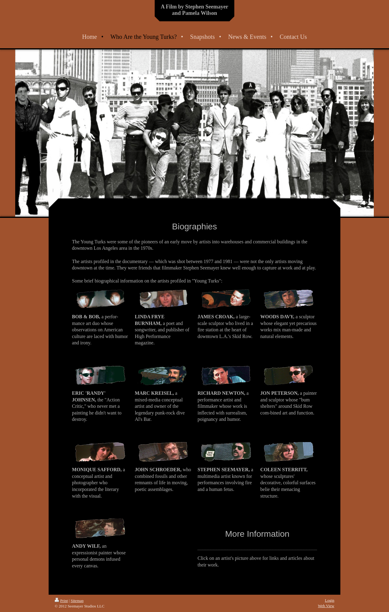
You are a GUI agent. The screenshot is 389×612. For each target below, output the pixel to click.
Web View (326, 606)
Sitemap (77, 600)
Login (329, 600)
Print (61, 600)
